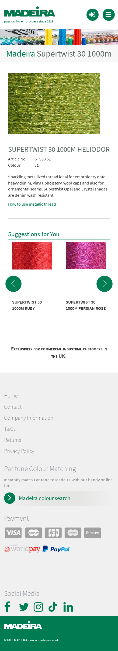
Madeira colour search (44, 498)
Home (11, 395)
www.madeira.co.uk (44, 640)
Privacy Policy (19, 451)
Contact (13, 406)
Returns (12, 439)
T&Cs (10, 428)
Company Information (28, 417)
